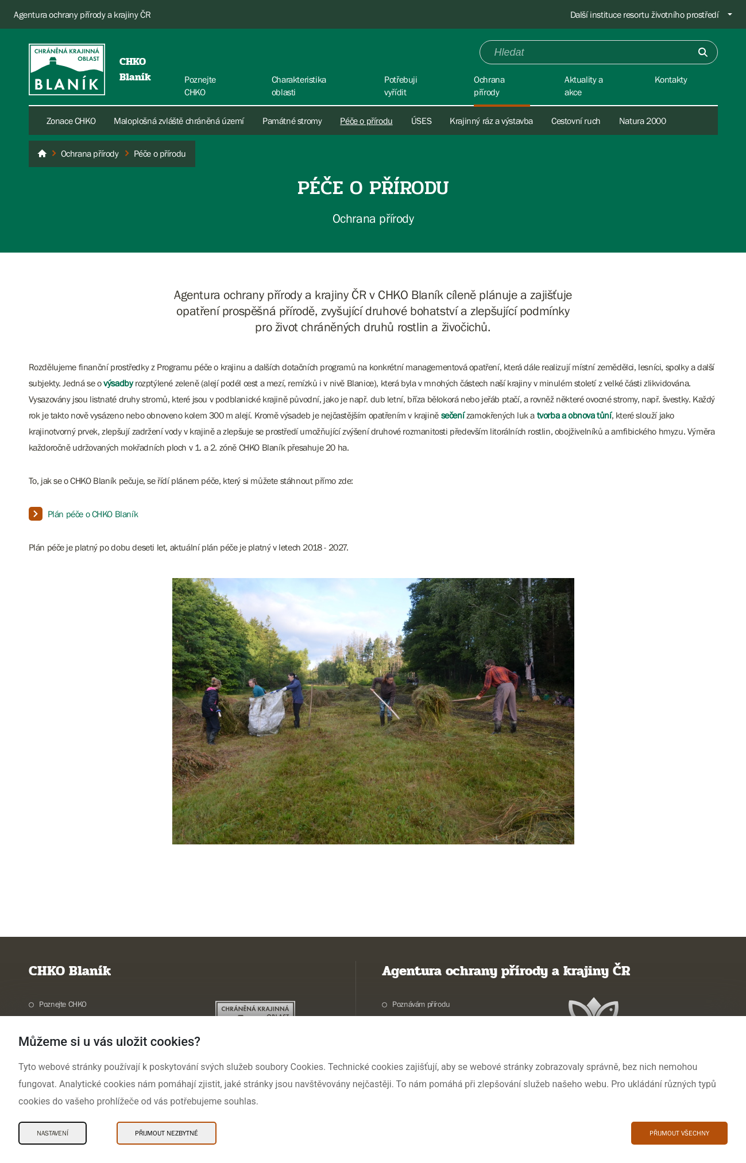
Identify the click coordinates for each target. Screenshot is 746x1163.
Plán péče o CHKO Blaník (93, 514)
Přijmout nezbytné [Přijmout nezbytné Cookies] (166, 1133)
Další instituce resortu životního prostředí (644, 14)
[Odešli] (703, 52)
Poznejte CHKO (63, 1004)
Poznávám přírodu (421, 1004)
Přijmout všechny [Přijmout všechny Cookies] (679, 1133)
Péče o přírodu (366, 120)
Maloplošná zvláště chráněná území (179, 120)
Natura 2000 (642, 120)
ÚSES (421, 120)
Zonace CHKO (71, 120)
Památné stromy (292, 120)
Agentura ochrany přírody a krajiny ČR (82, 14)
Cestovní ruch (576, 120)
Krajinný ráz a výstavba (491, 120)
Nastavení (52, 1133)
